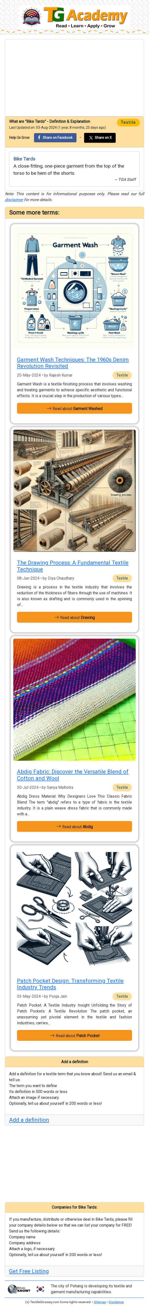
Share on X (100, 138)
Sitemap (100, 1302)
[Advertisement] (74, 77)
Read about (74, 408)
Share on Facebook (55, 137)
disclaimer (14, 199)
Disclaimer (116, 1302)
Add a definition (29, 1120)
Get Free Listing (29, 1271)
